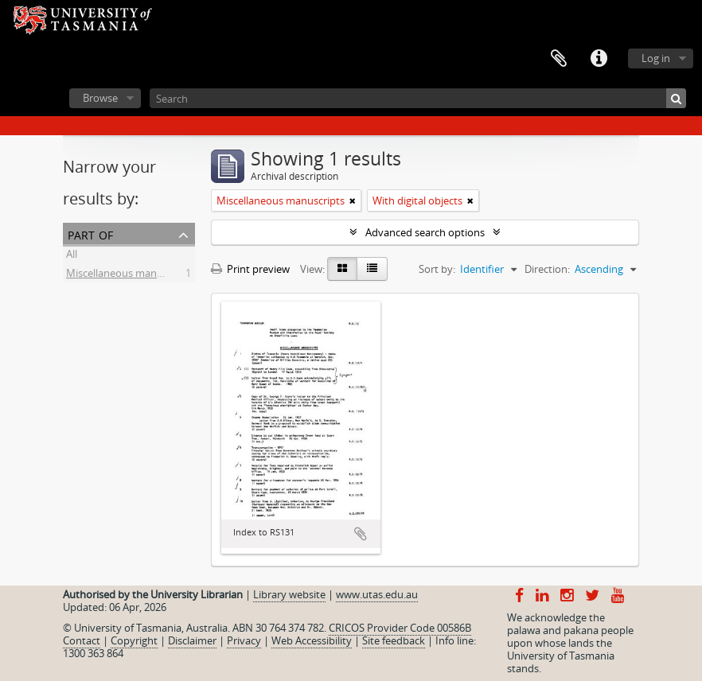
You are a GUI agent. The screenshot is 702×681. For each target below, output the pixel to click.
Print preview (250, 269)
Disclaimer (192, 640)
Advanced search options (425, 232)
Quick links (598, 59)
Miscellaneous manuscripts (130, 275)
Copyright (134, 640)
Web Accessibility (311, 640)
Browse (100, 98)
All (71, 256)
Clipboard (559, 59)
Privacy (244, 640)
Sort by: (437, 269)
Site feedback (393, 640)
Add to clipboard (361, 534)
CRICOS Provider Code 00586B (400, 628)
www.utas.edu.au (377, 594)
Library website (289, 594)
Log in (656, 58)
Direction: (547, 269)
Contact (81, 640)
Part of (90, 233)
